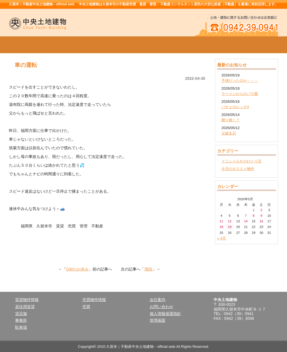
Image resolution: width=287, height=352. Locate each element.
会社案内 (197, 44)
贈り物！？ (230, 120)
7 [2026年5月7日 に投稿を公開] (246, 215)
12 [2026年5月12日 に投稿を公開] (230, 221)
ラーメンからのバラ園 (239, 94)
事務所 (21, 320)
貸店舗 (21, 313)
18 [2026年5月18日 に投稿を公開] (221, 227)
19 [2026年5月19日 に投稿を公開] (230, 227)
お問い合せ (251, 44)
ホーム (36, 44)
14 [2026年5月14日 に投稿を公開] (245, 221)
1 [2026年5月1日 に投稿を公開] (253, 210)
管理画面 (157, 320)
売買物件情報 (143, 44)
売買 (86, 306)
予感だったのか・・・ (239, 80)
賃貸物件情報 (90, 44)
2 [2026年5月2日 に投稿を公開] (261, 210)
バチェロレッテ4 (235, 107)
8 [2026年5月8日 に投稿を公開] (253, 215)
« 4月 (221, 238)
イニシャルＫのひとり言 (241, 161)
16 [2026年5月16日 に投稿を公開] (261, 221)
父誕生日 (228, 133)
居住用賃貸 (25, 306)
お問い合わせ (161, 306)
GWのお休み (77, 269)
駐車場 (21, 327)
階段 (148, 269)
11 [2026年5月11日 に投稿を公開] (221, 221)
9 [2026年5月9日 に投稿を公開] (261, 215)
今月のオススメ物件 (237, 169)
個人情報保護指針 (165, 313)
